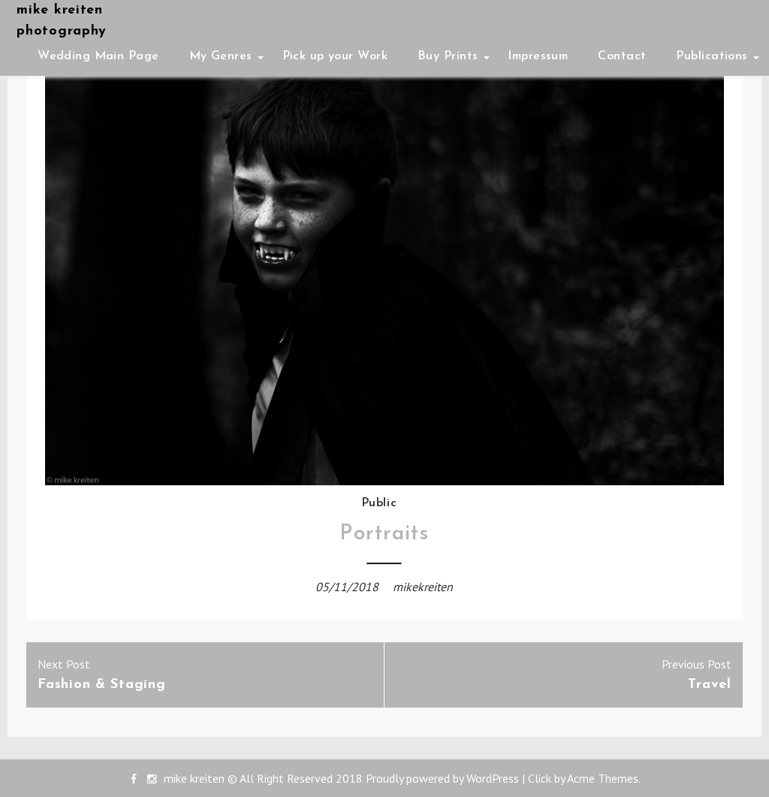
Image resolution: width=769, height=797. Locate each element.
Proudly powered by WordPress (442, 778)
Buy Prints (448, 56)
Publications (711, 56)
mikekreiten (423, 586)
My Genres (220, 56)
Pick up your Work (335, 56)
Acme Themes (602, 778)
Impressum (538, 56)
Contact (622, 56)
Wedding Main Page (98, 56)
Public (379, 503)
